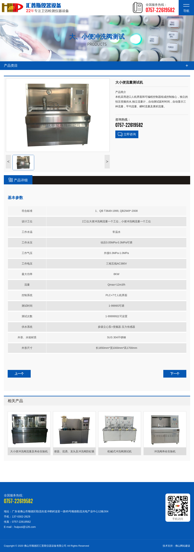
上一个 (19, 373)
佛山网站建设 (182, 545)
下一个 (174, 373)
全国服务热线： (160, 8)
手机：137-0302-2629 (17, 516)
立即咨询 (127, 134)
